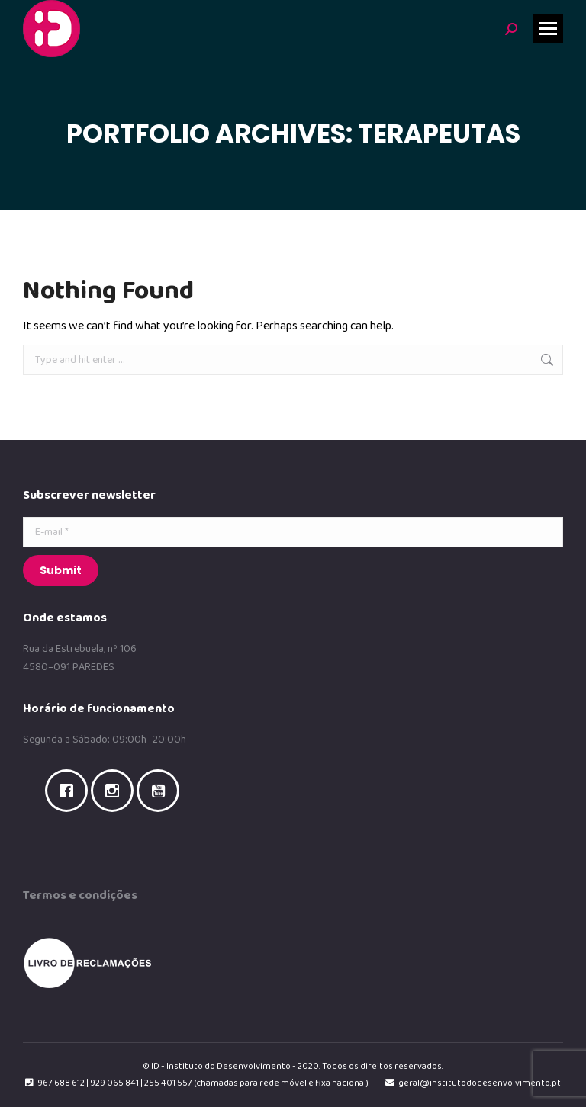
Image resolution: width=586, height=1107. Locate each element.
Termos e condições (80, 895)
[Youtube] (162, 791)
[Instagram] (116, 791)
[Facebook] (70, 791)
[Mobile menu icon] (548, 28)
